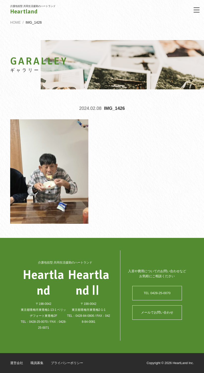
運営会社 (16, 363)
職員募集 (37, 363)
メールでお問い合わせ (157, 313)
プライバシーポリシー (67, 363)
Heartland (23, 11)
